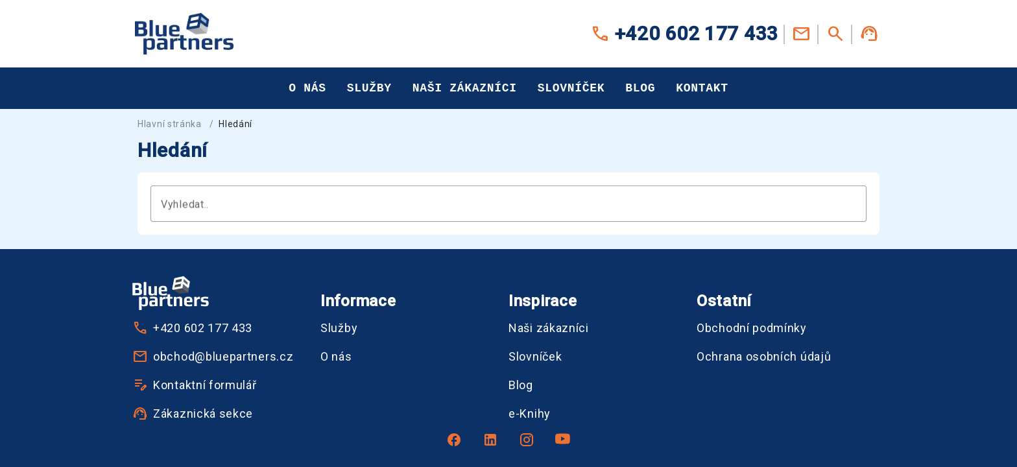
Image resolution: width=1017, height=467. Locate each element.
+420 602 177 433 (684, 33)
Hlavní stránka (170, 124)
